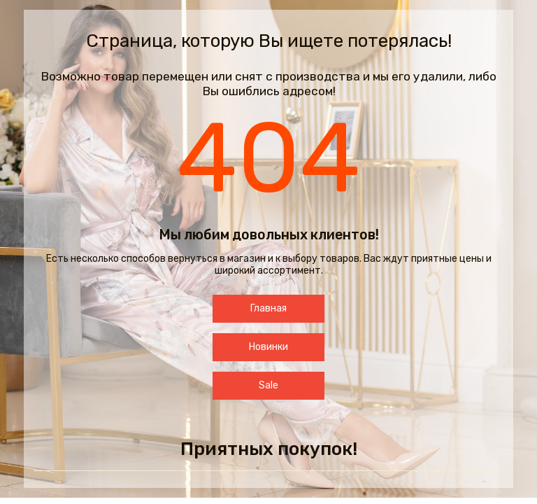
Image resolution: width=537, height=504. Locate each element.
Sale (268, 385)
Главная (268, 308)
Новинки (268, 347)
